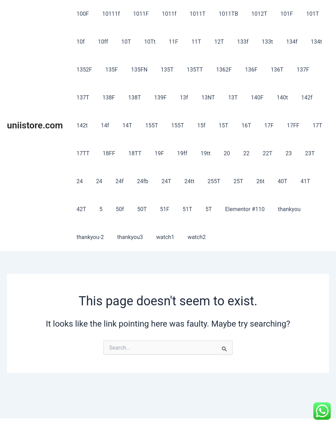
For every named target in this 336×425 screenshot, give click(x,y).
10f (316, 13)
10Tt (123, 41)
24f (271, 153)
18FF (279, 125)
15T (147, 125)
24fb (292, 153)
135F (81, 69)
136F (211, 69)
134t (275, 41)
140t (216, 97)
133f (208, 41)
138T (81, 97)
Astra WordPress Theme (224, 407)
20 (141, 153)
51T (302, 181)
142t (261, 97)
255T (103, 181)
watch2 (291, 209)
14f (282, 97)
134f (252, 41)
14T (303, 97)
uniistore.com (35, 111)
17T (233, 125)
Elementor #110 (112, 209)
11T (165, 41)
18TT (303, 125)
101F (271, 13)
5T (78, 209)
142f (239, 97)
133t (230, 41)
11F (145, 41)
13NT (149, 97)
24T (314, 153)
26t (145, 181)
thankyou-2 (191, 209)
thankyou (155, 209)
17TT (255, 125)
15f (127, 125)
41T (186, 181)
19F (80, 153)
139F (105, 97)
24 (235, 153)
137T (282, 69)
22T (178, 153)
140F (194, 97)
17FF (211, 125)
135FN (107, 69)
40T (165, 181)
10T (102, 41)
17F (188, 125)
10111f (108, 13)
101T (294, 13)
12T (186, 41)
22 (159, 153)
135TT (159, 69)
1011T (188, 13)
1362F (185, 69)
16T (168, 125)
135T (133, 69)
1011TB (217, 13)
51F (282, 181)
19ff (101, 153)
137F (258, 69)
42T (207, 181)
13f (127, 97)
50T (261, 181)
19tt (122, 153)
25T (125, 181)
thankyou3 (229, 209)
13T (172, 97)
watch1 (262, 209)
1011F (136, 13)
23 (197, 153)
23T (216, 153)
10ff (80, 41)
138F (306, 69)
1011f (162, 13)
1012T (246, 13)
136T (234, 69)
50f (241, 181)
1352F (299, 41)
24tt (80, 181)
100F (81, 13)
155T (81, 125)
